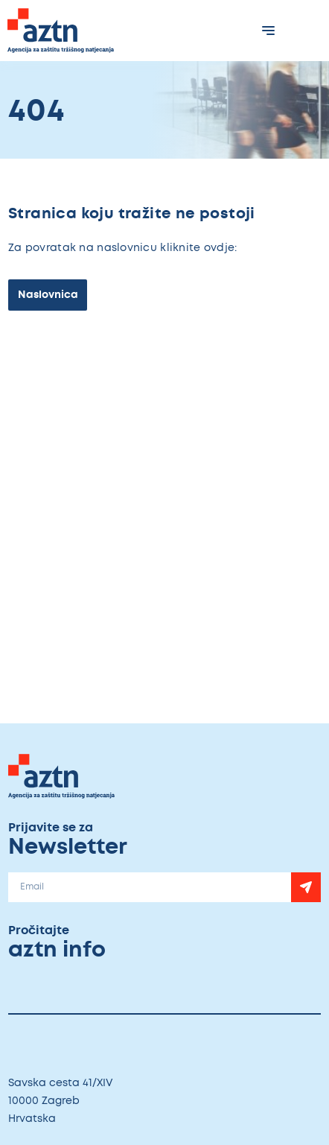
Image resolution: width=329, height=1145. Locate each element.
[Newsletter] (306, 887)
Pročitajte (89, 943)
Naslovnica (48, 295)
